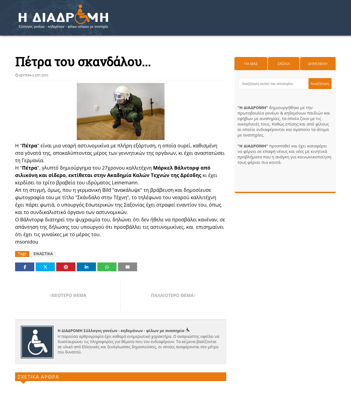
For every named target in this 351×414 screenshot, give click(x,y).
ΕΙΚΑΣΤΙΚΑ (43, 253)
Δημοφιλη (317, 63)
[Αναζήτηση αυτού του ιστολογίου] (273, 83)
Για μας (250, 63)
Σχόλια (284, 63)
